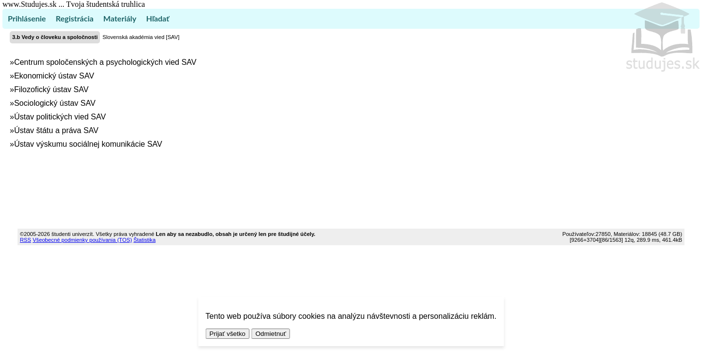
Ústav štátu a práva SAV (56, 130)
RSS (25, 240)
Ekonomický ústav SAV (54, 76)
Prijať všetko (228, 333)
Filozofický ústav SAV (51, 89)
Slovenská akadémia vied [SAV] (140, 37)
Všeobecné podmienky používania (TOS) (82, 240)
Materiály (119, 18)
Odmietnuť (270, 333)
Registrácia (75, 18)
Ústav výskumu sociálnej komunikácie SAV (88, 144)
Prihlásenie (27, 18)
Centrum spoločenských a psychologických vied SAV (105, 62)
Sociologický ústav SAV (55, 103)
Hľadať (157, 18)
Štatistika (145, 240)
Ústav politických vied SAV (60, 117)
